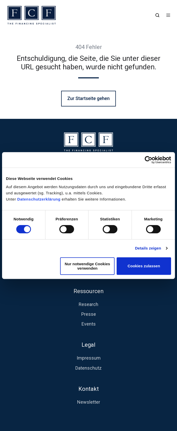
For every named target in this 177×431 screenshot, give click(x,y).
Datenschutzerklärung (39, 199)
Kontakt (88, 389)
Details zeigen (148, 248)
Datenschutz (88, 368)
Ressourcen (88, 291)
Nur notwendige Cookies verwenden (87, 266)
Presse (88, 314)
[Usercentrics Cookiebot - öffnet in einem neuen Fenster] (148, 160)
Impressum (89, 358)
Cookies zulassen (143, 266)
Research (88, 304)
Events (89, 324)
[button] (157, 15)
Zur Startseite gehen (88, 98)
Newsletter (88, 402)
